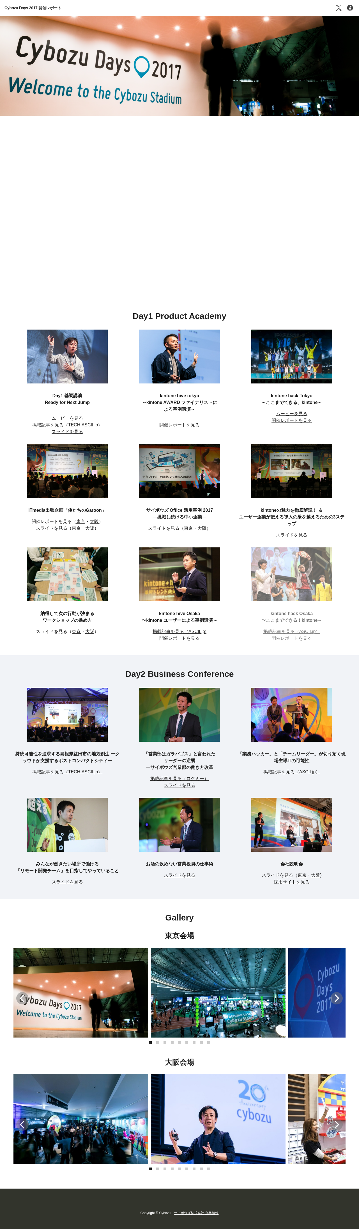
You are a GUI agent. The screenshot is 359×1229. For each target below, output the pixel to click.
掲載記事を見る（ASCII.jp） (291, 771)
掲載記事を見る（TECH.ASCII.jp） (67, 424)
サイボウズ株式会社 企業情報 (196, 1213)
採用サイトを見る (292, 882)
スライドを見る (67, 431)
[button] (150, 1042)
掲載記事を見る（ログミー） (179, 778)
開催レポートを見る (179, 424)
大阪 (94, 521)
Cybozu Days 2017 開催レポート (32, 8)
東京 (80, 521)
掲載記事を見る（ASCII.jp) (179, 631)
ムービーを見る (67, 418)
